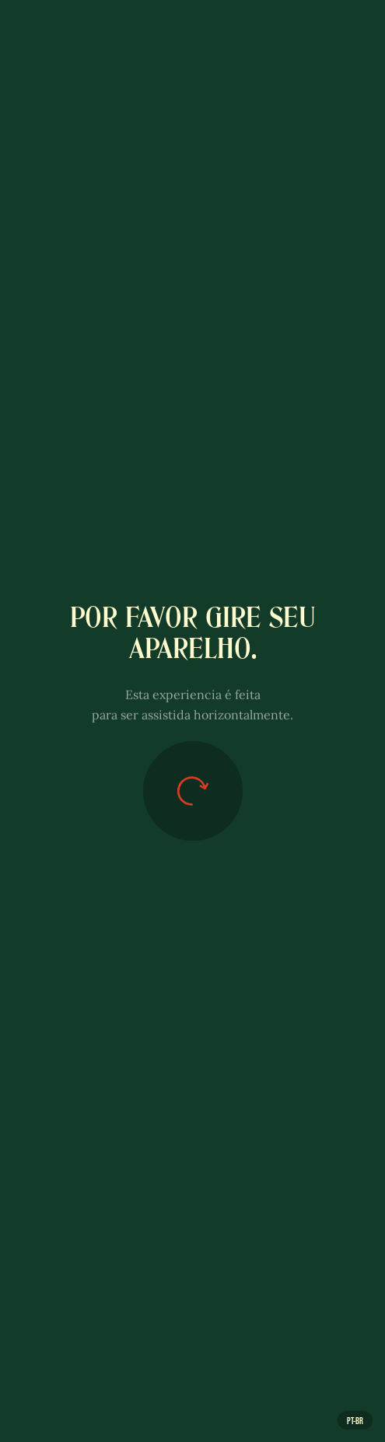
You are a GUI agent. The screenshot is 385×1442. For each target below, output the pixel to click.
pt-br (355, 1420)
